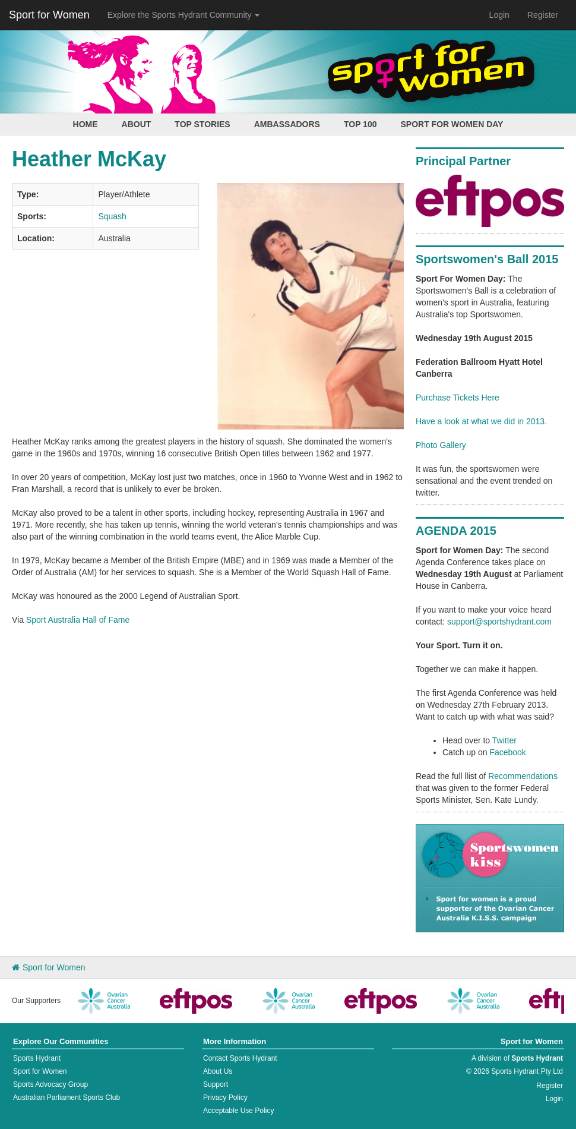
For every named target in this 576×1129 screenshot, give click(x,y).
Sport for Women (49, 15)
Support (215, 1084)
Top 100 (360, 124)
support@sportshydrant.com (499, 621)
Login (499, 15)
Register (542, 15)
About (136, 124)
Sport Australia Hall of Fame (77, 620)
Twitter (504, 740)
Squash (112, 216)
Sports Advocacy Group (50, 1084)
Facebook (507, 752)
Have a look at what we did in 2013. (481, 421)
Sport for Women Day (451, 124)
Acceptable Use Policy (238, 1110)
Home (85, 124)
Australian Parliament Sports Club (66, 1097)
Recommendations (523, 776)
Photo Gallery (441, 445)
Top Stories (202, 124)
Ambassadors (287, 124)
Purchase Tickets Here (457, 397)
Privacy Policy (225, 1097)
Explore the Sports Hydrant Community (183, 15)
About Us (217, 1071)
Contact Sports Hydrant (240, 1058)
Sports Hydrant (37, 1058)
